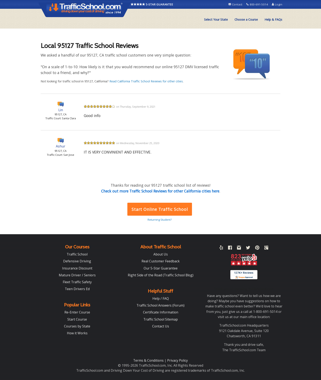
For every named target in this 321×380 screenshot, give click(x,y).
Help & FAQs (273, 19)
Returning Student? (160, 219)
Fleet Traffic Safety (77, 282)
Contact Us (160, 326)
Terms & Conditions (148, 360)
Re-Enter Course (77, 312)
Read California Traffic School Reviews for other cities (146, 81)
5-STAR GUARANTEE (152, 4)
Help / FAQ (160, 298)
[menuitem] (216, 19)
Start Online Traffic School (160, 209)
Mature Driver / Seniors (77, 275)
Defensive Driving (77, 261)
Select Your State (216, 19)
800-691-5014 (257, 4)
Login (277, 4)
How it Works (77, 333)
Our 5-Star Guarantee (161, 268)
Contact (235, 4)
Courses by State (77, 326)
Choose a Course (246, 19)
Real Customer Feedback (161, 261)
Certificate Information (160, 312)
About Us (160, 254)
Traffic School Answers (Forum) (160, 305)
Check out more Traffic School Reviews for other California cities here (160, 191)
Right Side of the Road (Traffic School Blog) (160, 275)
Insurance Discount (77, 268)
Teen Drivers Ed (77, 289)
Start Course (77, 319)
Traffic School (77, 254)
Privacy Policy (177, 360)
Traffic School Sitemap (160, 319)
